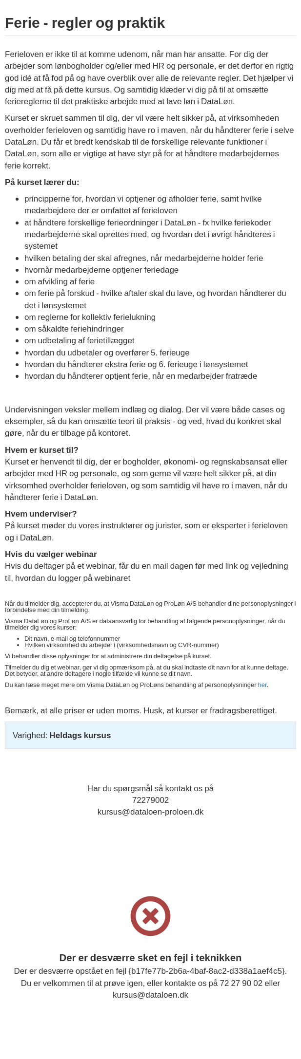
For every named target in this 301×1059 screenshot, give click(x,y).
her (262, 685)
